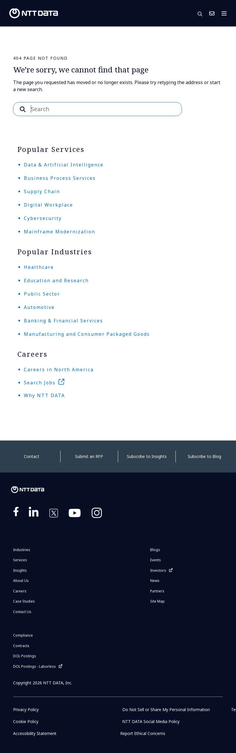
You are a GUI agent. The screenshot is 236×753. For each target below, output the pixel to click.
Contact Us (211, 13)
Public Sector (42, 294)
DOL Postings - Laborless (34, 666)
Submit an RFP (89, 456)
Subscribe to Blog (204, 456)
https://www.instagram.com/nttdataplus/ (97, 514)
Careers (19, 591)
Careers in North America (59, 369)
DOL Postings (24, 655)
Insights (20, 570)
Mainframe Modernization (59, 231)
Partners (157, 591)
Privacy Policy (26, 709)
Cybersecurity (43, 218)
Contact (31, 456)
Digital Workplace (48, 205)
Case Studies (24, 601)
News (154, 580)
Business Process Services (60, 178)
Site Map (157, 601)
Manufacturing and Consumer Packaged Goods (87, 334)
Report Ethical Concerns (143, 733)
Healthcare (39, 267)
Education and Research (56, 280)
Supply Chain (42, 191)
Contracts (21, 645)
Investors (158, 570)
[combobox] (97, 109)
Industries (21, 549)
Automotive (39, 307)
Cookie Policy (25, 721)
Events (155, 559)
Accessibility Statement (35, 733)
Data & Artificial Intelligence (64, 164)
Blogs (155, 549)
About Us (21, 580)
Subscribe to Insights (147, 456)
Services (20, 559)
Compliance (23, 635)
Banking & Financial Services (63, 320)
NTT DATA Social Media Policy (151, 721)
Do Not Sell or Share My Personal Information (166, 709)
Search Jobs (40, 382)
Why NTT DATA (44, 395)
